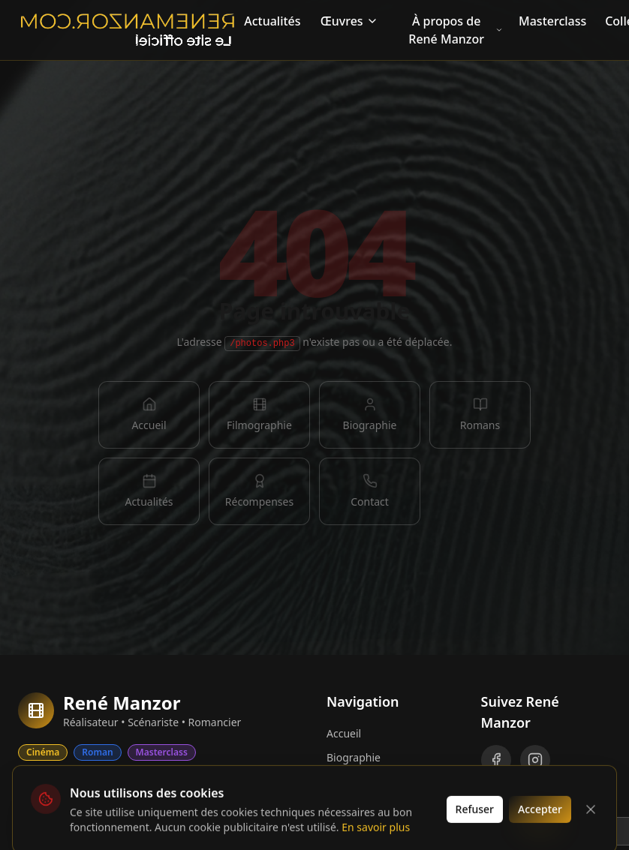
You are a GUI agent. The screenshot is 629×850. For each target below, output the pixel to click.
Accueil (344, 733)
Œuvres (349, 21)
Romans (346, 805)
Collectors (65, 783)
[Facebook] (496, 760)
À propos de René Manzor (455, 30)
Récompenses (361, 829)
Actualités (272, 21)
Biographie (354, 757)
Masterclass (552, 21)
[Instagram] (535, 760)
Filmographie (359, 781)
